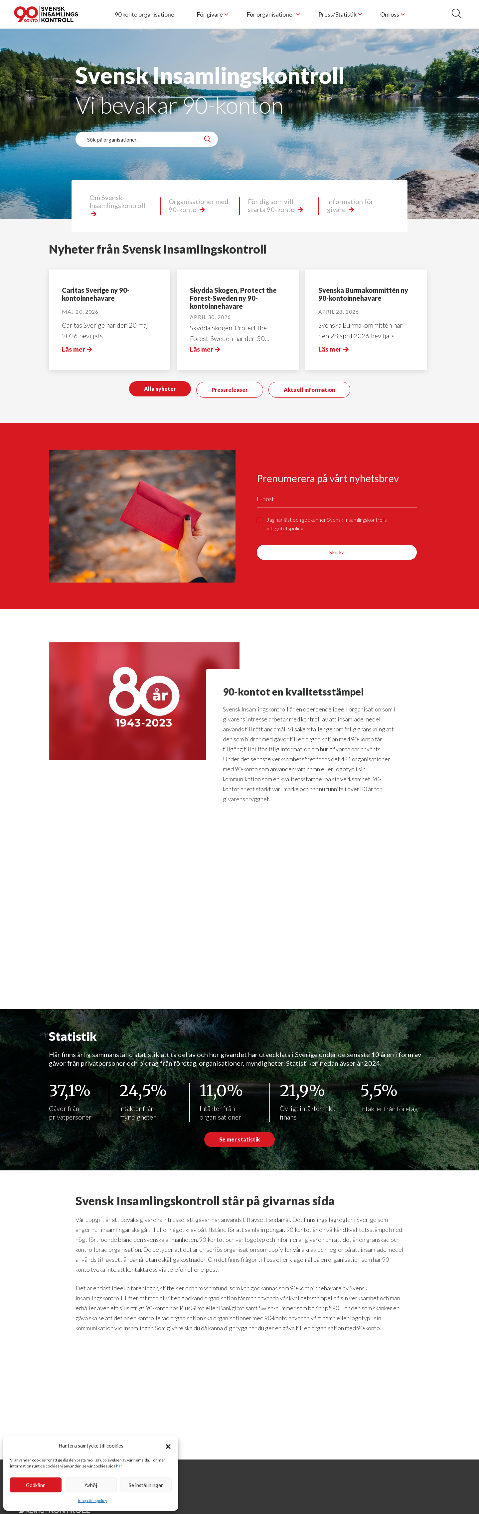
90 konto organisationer (146, 14)
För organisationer (270, 14)
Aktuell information (309, 387)
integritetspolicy (285, 524)
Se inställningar (146, 1485)
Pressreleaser (230, 387)
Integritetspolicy (92, 1500)
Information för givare (350, 205)
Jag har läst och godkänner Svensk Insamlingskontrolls (327, 520)
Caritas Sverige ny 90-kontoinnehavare (95, 294)
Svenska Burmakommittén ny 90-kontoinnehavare (363, 294)
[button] (168, 1445)
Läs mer (73, 349)
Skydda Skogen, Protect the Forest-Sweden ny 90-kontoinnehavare (233, 298)
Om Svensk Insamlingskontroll (117, 201)
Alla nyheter (160, 387)
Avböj (90, 1485)
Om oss (389, 14)
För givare (210, 14)
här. (119, 1465)
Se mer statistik (239, 1139)
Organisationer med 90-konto (199, 205)
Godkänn (36, 1485)
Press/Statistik (337, 14)
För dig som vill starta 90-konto (272, 205)
